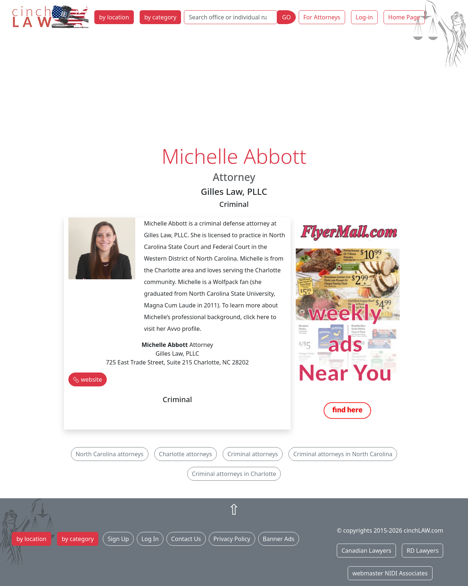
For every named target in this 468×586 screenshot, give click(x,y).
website (91, 379)
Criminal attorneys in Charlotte (234, 474)
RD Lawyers (422, 551)
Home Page (404, 17)
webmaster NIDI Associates (390, 573)
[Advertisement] (234, 89)
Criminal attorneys (252, 454)
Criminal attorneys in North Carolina (342, 454)
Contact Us (186, 539)
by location (114, 17)
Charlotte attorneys (185, 454)
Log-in (364, 17)
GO (286, 17)
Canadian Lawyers (366, 551)
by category (160, 17)
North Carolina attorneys (110, 454)
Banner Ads (279, 539)
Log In (150, 539)
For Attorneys (321, 17)
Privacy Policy (232, 539)
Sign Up (118, 539)
